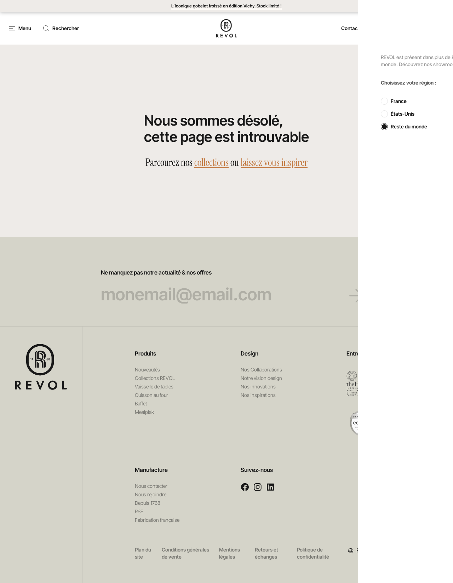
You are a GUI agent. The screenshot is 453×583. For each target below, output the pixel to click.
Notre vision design (261, 378)
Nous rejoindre (150, 494)
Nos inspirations (258, 395)
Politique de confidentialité (313, 553)
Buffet (141, 403)
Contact (350, 28)
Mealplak (144, 412)
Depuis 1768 (147, 503)
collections (211, 162)
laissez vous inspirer (274, 162)
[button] (388, 28)
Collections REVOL (155, 378)
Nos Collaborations (261, 369)
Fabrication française (157, 520)
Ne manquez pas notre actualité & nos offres (226, 286)
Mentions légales (229, 553)
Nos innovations (258, 386)
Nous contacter (151, 486)
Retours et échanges (266, 553)
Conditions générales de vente (185, 553)
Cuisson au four (151, 395)
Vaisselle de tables (154, 386)
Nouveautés (147, 369)
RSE (139, 511)
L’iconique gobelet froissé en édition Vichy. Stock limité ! (226, 5)
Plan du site (143, 553)
